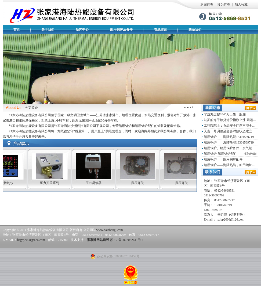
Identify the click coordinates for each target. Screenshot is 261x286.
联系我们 (195, 29)
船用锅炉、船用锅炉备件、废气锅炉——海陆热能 (231, 148)
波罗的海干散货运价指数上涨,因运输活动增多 (231, 120)
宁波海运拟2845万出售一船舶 (225, 114)
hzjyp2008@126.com (31, 240)
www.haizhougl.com (109, 230)
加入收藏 (241, 4)
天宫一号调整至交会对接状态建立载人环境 (231, 131)
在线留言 (160, 29)
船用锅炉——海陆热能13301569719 (229, 137)
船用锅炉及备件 (121, 29)
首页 (16, 29)
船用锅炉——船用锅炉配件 (223, 159)
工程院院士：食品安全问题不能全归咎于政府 (231, 125)
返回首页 (206, 4)
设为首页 (223, 4)
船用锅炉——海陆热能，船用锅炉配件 (231, 165)
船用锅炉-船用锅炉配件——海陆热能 (230, 154)
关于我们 (47, 29)
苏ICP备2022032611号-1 (126, 240)
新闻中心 (82, 29)
